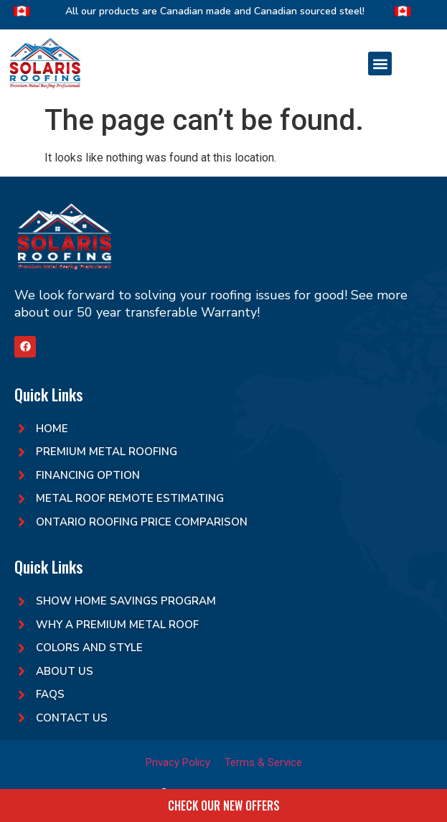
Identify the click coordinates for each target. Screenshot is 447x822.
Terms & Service (263, 762)
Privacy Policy (178, 762)
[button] (380, 63)
